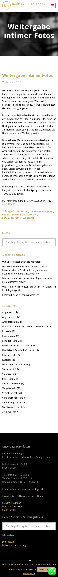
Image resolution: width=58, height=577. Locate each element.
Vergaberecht (9, 388)
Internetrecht (9, 355)
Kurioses (6, 359)
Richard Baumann (11, 503)
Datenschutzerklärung (14, 545)
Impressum (8, 541)
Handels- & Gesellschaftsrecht (18, 350)
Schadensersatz (11, 218)
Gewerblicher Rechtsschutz (16, 345)
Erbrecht (7, 331)
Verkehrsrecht (9, 393)
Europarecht (9, 336)
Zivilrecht (7, 412)
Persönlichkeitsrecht (24, 214)
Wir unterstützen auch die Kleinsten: (21, 261)
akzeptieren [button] (44, 569)
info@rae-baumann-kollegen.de (27, 489)
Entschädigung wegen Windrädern (20, 295)
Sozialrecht (8, 369)
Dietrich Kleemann (12, 506)
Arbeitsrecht (9, 321)
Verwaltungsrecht (11, 402)
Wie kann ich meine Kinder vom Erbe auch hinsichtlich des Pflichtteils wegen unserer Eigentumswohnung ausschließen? (24, 270)
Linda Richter (9, 510)
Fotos (24, 211)
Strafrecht (7, 378)
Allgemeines (8, 317)
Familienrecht (9, 340)
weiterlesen (29, 573)
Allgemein (7, 312)
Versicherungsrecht (12, 397)
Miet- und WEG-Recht (13, 364)
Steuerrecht (8, 374)
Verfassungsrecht (11, 383)
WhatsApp (29, 218)
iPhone (6, 214)
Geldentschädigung (41, 211)
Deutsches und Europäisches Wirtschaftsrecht (26, 326)
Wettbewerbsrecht (12, 407)
